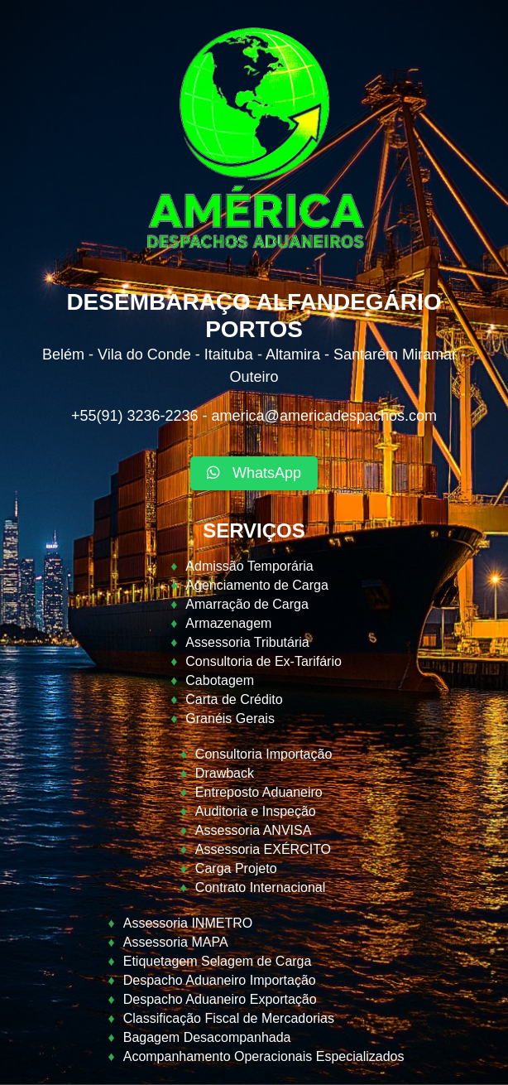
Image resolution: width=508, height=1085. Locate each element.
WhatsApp (254, 473)
